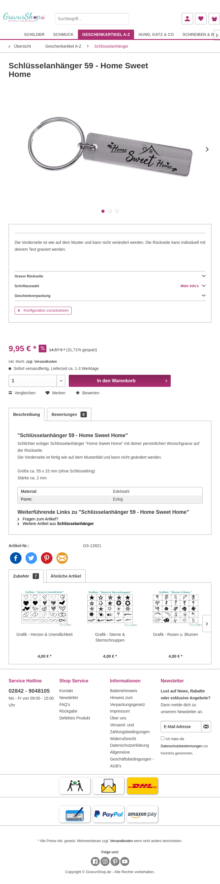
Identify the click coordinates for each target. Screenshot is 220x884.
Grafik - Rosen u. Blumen (175, 634)
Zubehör (26, 576)
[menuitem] (92, 17)
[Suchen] (123, 18)
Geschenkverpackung (110, 295)
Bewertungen (69, 414)
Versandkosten (121, 841)
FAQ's (64, 704)
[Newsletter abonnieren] (206, 726)
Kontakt (66, 690)
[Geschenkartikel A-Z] (106, 34)
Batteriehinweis (123, 690)
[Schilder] (34, 34)
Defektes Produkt (74, 718)
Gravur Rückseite (110, 276)
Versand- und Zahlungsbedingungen (130, 728)
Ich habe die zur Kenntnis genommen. (184, 746)
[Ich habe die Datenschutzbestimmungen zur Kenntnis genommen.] (162, 738)
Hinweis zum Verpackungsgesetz (127, 701)
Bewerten (87, 393)
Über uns (118, 718)
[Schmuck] (63, 34)
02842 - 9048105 (29, 691)
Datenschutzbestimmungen (181, 746)
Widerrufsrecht (123, 738)
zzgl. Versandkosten (41, 362)
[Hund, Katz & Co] (156, 34)
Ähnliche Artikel (66, 576)
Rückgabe (68, 711)
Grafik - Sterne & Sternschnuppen (110, 637)
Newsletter (68, 697)
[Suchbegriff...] (92, 18)
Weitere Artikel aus (55, 523)
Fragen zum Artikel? (37, 519)
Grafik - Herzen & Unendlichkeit (44, 634)
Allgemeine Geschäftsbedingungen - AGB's (132, 759)
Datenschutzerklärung (129, 745)
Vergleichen (22, 393)
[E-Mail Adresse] (181, 726)
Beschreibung (26, 414)
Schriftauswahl (110, 286)
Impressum (120, 711)
